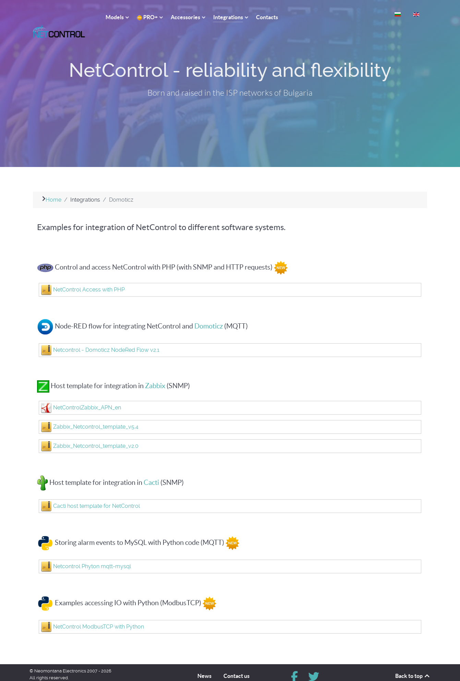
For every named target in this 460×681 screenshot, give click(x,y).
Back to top (413, 664)
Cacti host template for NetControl (96, 494)
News (204, 664)
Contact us (236, 664)
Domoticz (209, 314)
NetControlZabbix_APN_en (87, 395)
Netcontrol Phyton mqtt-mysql (92, 554)
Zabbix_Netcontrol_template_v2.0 (95, 433)
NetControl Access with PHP (89, 277)
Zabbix (155, 373)
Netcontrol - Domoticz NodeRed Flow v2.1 (106, 337)
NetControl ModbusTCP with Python (98, 614)
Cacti (151, 470)
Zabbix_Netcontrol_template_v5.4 (95, 414)
